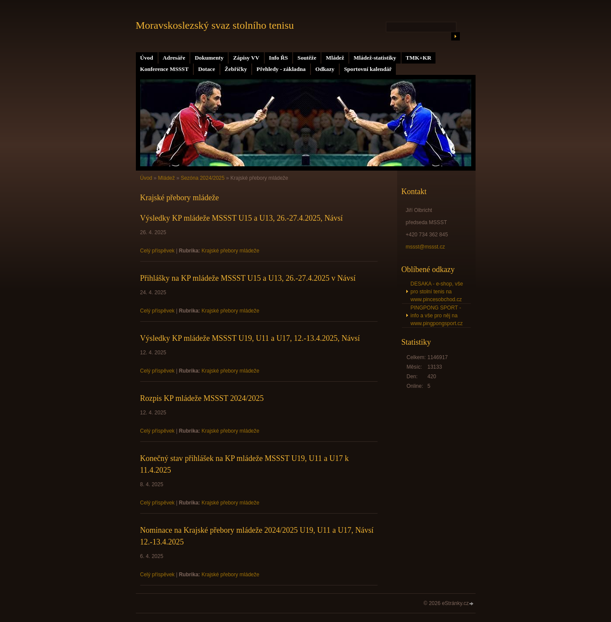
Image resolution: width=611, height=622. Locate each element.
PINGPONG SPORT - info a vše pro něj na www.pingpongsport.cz (437, 315)
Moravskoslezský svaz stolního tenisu (215, 25)
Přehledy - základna (281, 69)
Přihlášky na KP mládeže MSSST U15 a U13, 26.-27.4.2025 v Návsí (248, 278)
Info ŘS (278, 57)
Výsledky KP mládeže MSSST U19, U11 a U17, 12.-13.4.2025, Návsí (250, 338)
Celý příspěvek (157, 251)
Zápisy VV (246, 57)
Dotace (206, 69)
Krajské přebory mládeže (231, 251)
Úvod (146, 57)
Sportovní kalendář (368, 69)
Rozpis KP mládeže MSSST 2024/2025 (202, 398)
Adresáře (174, 57)
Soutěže (306, 57)
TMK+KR (419, 57)
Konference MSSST (164, 69)
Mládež (335, 57)
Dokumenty (209, 57)
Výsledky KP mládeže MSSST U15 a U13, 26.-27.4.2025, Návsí (241, 218)
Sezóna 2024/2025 (203, 178)
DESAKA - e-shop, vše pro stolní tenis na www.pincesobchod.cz (437, 292)
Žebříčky (236, 69)
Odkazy (324, 69)
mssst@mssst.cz (425, 247)
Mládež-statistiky (375, 57)
